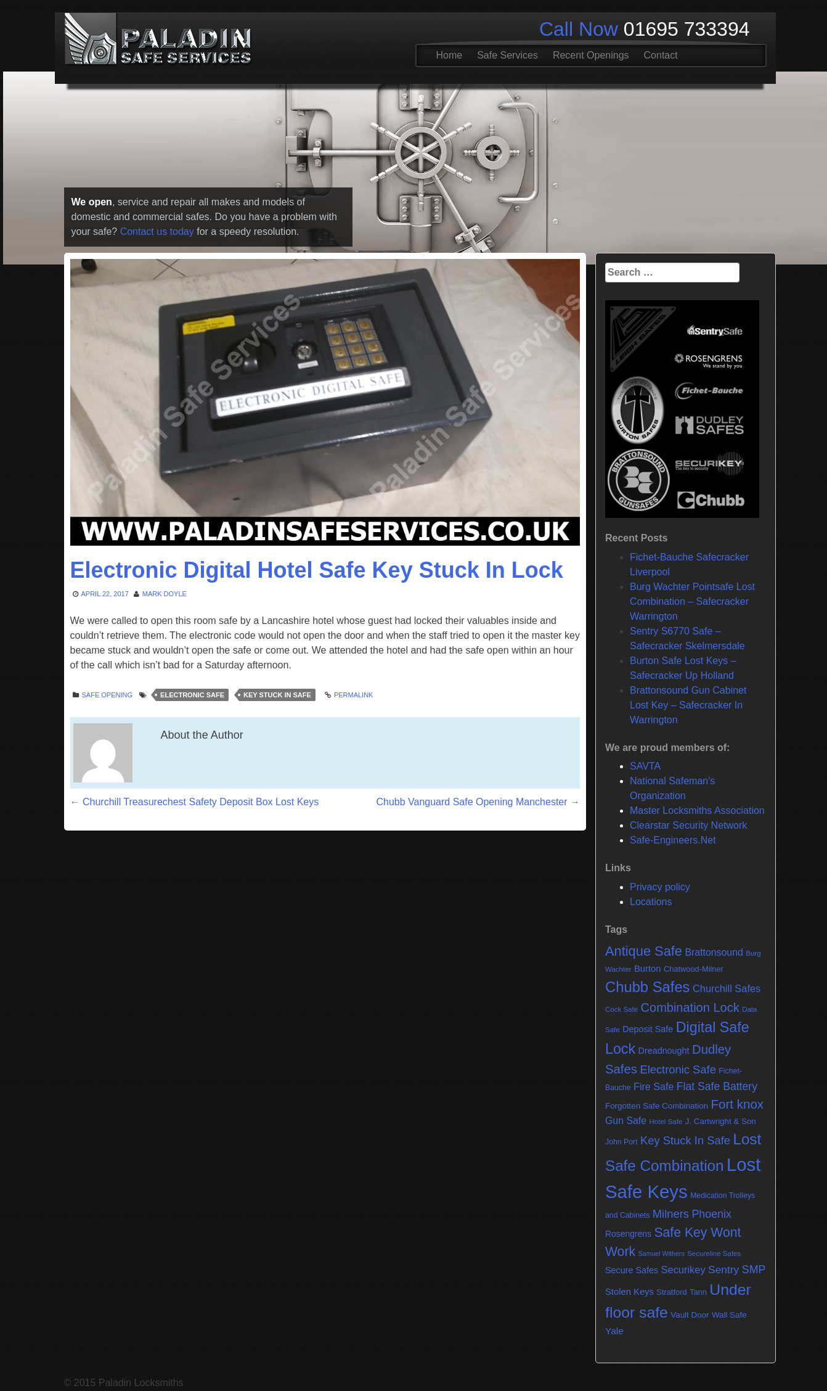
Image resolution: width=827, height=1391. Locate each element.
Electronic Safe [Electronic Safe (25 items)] (677, 1069)
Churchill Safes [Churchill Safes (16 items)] (726, 988)
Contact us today (157, 231)
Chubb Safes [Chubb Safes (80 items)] (647, 987)
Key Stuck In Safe (277, 695)
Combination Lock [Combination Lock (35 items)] (690, 1007)
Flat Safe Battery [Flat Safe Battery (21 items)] (717, 1086)
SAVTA (645, 766)
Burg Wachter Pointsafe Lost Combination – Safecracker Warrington (692, 601)
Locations (651, 902)
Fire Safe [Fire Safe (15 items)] (653, 1086)
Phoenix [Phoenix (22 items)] (711, 1214)
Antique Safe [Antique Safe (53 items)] (643, 951)
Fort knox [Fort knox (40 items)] (737, 1104)
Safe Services (507, 55)
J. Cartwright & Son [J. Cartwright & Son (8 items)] (720, 1121)
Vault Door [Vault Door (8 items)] (689, 1314)
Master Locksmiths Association (697, 810)
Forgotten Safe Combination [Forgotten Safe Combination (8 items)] (656, 1105)
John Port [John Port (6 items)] (621, 1142)
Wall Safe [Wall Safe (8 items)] (729, 1314)
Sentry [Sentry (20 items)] (723, 1269)
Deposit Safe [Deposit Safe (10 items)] (647, 1029)
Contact (661, 55)
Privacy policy (660, 887)
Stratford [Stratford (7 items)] (671, 1292)
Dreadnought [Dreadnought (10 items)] (664, 1051)
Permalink (353, 695)
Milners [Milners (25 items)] (671, 1213)
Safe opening (107, 695)
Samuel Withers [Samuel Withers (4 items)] (661, 1253)
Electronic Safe (192, 695)
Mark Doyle (164, 593)
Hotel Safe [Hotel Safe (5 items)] (665, 1121)
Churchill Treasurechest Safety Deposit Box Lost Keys (194, 802)
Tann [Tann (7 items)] (698, 1292)
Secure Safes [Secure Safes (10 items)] (631, 1270)
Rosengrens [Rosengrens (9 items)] (628, 1234)
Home (449, 55)
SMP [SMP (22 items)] (754, 1269)
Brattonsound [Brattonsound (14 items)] (714, 952)
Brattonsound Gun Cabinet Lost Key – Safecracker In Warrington (688, 705)
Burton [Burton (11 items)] (647, 969)
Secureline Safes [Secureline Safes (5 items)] (714, 1253)
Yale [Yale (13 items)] (614, 1331)
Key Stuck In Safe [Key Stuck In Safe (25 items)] (685, 1140)
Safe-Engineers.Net (673, 840)
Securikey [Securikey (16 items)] (683, 1269)
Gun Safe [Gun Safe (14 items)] (625, 1120)
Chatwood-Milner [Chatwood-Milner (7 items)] (693, 969)
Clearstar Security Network (688, 825)
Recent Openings (591, 55)
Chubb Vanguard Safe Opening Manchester (478, 802)
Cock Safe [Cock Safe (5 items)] (621, 1009)
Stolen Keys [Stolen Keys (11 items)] (629, 1292)
